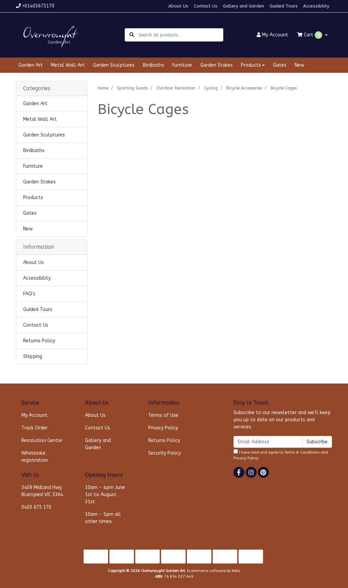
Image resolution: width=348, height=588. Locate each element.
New (299, 65)
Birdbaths (153, 65)
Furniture (182, 65)
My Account (34, 415)
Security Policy (164, 453)
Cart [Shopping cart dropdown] (310, 35)
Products (33, 197)
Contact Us (206, 6)
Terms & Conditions (302, 452)
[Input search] (181, 35)
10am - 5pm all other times (103, 517)
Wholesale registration (34, 456)
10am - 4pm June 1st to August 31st (105, 495)
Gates (279, 65)
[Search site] (132, 35)
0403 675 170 (36, 507)
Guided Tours (283, 6)
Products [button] (251, 65)
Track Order (34, 428)
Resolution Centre (41, 440)
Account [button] (272, 35)
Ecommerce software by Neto (213, 571)
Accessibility (316, 6)
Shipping (32, 356)
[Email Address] (267, 442)
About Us (178, 6)
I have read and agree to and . (280, 454)
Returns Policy (39, 341)
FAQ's (29, 294)
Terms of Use (163, 415)
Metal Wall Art (68, 65)
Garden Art (30, 65)
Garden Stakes (216, 65)
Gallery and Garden (243, 6)
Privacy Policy (163, 428)
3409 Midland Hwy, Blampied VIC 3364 (42, 491)
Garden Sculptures (114, 65)
